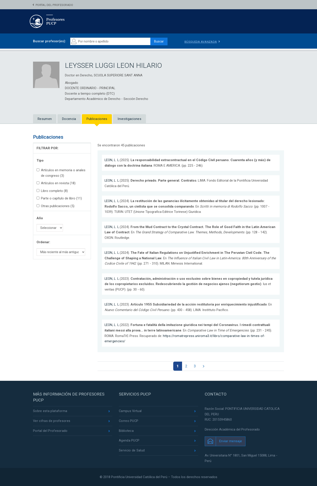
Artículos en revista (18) (56, 183)
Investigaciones (129, 119)
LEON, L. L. (112, 160)
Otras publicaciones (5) (55, 206)
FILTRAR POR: (48, 148)
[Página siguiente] (204, 366)
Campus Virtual (130, 411)
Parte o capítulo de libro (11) (59, 198)
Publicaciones (97, 119)
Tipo (40, 160)
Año (40, 218)
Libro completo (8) (52, 191)
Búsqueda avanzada (201, 41)
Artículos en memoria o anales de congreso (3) (61, 172)
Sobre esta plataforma (50, 411)
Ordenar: (43, 242)
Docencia (69, 119)
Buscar (157, 41)
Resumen (45, 119)
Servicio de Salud (132, 451)
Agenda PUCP (129, 441)
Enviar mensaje (230, 441)
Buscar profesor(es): (49, 41)
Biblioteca (126, 431)
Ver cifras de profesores (51, 421)
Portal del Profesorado (54, 5)
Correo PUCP (129, 421)
